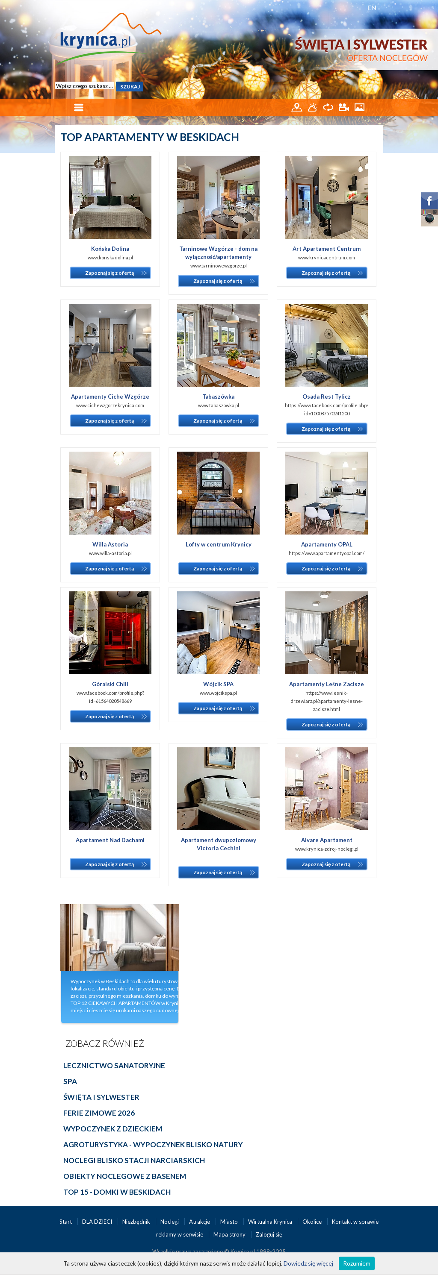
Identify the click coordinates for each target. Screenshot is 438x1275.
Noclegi (170, 1221)
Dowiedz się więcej (308, 1263)
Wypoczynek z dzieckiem (112, 1128)
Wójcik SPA (218, 684)
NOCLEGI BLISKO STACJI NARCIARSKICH (134, 1160)
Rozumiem (356, 1263)
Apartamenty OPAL (326, 544)
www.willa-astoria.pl (110, 553)
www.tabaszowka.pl (218, 405)
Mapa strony (229, 1234)
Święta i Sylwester (101, 1097)
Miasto (229, 1221)
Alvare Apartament (326, 840)
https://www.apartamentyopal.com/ (326, 553)
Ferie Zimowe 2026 (99, 1112)
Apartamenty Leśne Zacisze (326, 684)
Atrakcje (200, 1221)
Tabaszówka (218, 396)
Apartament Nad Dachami (110, 840)
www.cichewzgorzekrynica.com (110, 405)
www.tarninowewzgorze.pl (218, 265)
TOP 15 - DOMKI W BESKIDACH (117, 1191)
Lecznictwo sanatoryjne (114, 1065)
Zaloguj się (269, 1234)
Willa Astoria (110, 544)
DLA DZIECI (97, 1221)
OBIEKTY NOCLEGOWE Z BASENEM (124, 1176)
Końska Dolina (110, 248)
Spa (70, 1081)
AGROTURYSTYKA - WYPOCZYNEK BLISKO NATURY (153, 1144)
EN (371, 7)
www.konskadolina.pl (110, 257)
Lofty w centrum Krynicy (219, 544)
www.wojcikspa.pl (218, 693)
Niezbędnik (136, 1221)
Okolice (312, 1221)
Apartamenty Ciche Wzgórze (110, 396)
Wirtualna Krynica (270, 1221)
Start (66, 1221)
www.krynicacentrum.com (326, 257)
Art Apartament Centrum (327, 248)
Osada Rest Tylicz (326, 396)
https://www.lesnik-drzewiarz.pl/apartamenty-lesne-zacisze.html (326, 701)
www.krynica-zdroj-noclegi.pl (326, 849)
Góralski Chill (110, 684)
